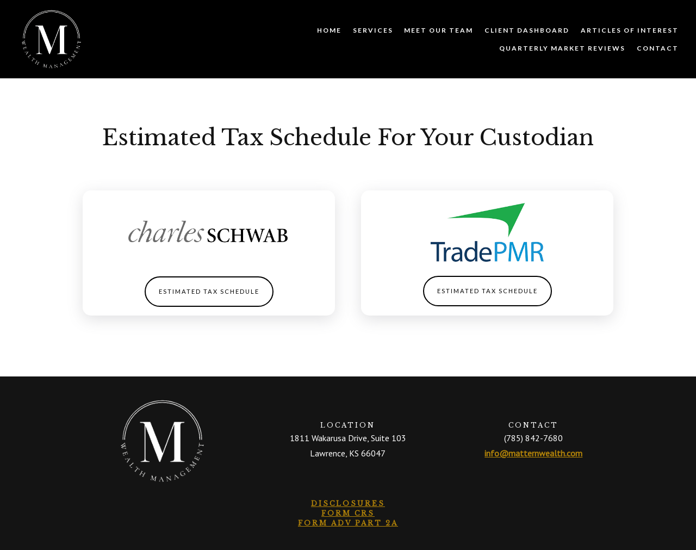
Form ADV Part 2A (348, 523)
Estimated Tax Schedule (209, 291)
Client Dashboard (526, 30)
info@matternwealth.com (533, 453)
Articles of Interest (630, 30)
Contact (658, 48)
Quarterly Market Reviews (562, 48)
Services (373, 30)
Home (329, 30)
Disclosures (348, 503)
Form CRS (348, 513)
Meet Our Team (438, 30)
